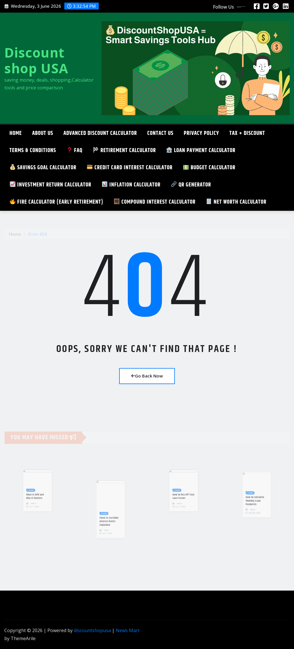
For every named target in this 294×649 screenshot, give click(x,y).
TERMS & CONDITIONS (32, 150)
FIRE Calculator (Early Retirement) (56, 202)
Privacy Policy (201, 133)
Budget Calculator (209, 168)
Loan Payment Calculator (201, 150)
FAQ (74, 150)
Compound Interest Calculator (155, 202)
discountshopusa (92, 630)
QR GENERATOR (191, 185)
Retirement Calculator (124, 150)
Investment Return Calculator (50, 185)
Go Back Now (147, 376)
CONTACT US (160, 133)
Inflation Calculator (131, 185)
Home (15, 133)
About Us (42, 133)
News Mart (128, 630)
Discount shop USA (36, 60)
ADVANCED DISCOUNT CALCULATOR (100, 133)
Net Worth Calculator (236, 202)
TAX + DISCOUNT (247, 133)
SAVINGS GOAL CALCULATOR (43, 168)
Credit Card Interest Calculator (130, 168)
